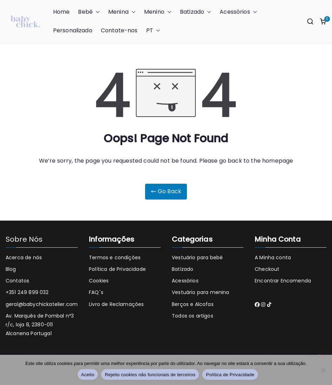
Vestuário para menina (200, 292)
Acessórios (238, 12)
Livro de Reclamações (116, 304)
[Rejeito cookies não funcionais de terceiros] (323, 369)
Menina (122, 12)
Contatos (17, 280)
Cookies (99, 280)
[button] (96, 12)
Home (61, 12)
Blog (11, 269)
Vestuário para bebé (197, 257)
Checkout (267, 269)
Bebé (89, 12)
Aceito (88, 374)
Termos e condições (115, 257)
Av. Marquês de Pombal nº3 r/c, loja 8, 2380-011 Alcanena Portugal (40, 324)
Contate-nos (119, 30)
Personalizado (72, 30)
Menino (157, 12)
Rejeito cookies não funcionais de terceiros (150, 374)
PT (153, 31)
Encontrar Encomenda (283, 280)
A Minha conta (273, 257)
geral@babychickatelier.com (42, 304)
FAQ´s (96, 292)
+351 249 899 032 (27, 292)
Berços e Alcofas (193, 304)
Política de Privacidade (117, 269)
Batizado (195, 12)
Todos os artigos (192, 315)
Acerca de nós (24, 257)
